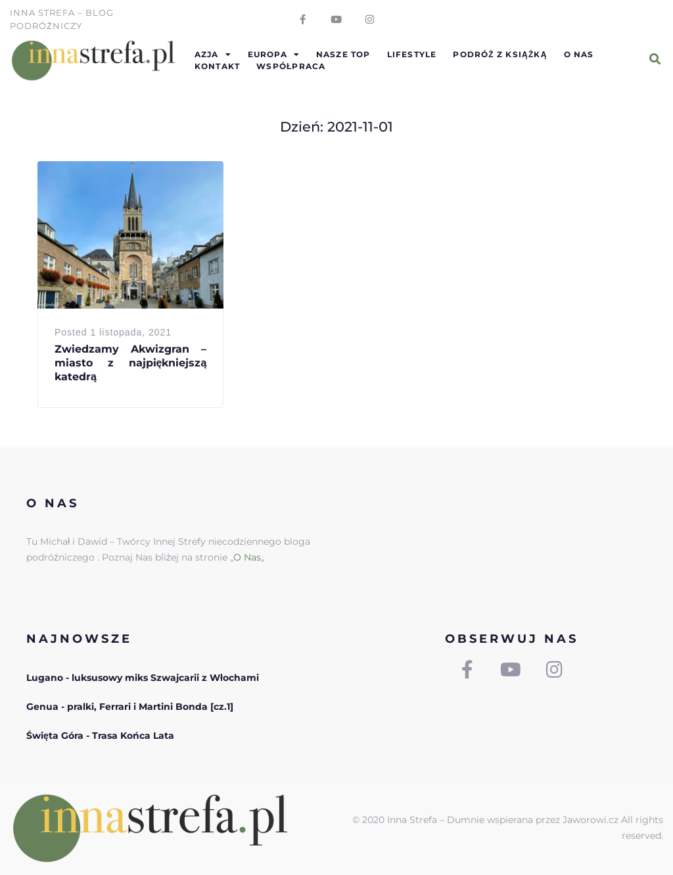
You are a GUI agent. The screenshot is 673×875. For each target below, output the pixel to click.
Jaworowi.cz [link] (590, 820)
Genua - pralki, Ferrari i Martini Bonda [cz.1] (129, 706)
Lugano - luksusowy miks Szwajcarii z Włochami (142, 678)
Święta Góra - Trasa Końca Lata (100, 735)
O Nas (247, 557)
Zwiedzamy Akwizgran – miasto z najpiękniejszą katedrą (130, 363)
